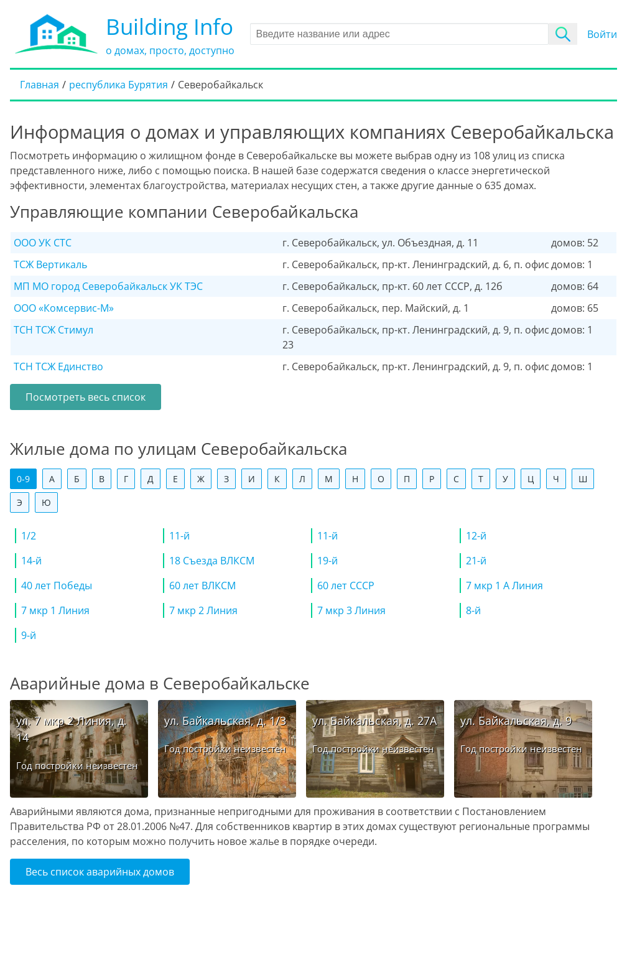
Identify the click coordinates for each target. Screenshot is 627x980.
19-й (327, 560)
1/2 (28, 536)
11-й (179, 536)
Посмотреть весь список (86, 397)
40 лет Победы (56, 585)
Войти (602, 34)
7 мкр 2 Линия (203, 610)
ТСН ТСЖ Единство (58, 366)
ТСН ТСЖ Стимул (53, 330)
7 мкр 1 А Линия (504, 585)
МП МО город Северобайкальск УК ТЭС (108, 286)
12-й (476, 536)
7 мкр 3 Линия (351, 610)
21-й (476, 560)
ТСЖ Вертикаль (50, 264)
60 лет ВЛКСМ (202, 585)
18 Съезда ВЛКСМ (211, 560)
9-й (28, 635)
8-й (473, 610)
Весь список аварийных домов (100, 872)
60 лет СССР (345, 585)
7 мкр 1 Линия (55, 610)
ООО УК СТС (43, 243)
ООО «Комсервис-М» (64, 308)
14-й (31, 560)
